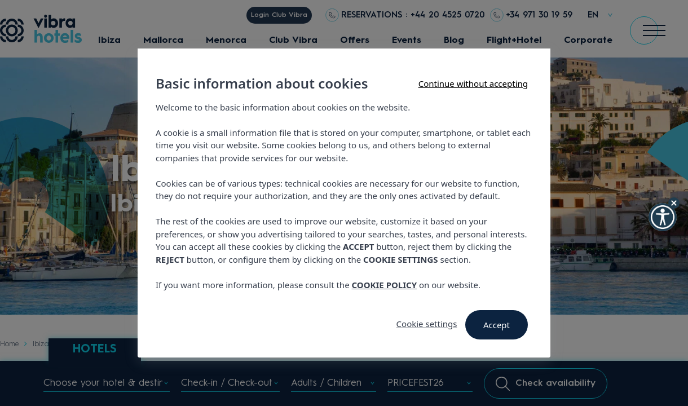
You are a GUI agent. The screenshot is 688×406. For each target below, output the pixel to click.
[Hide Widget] (674, 203)
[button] (663, 217)
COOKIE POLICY (384, 284)
